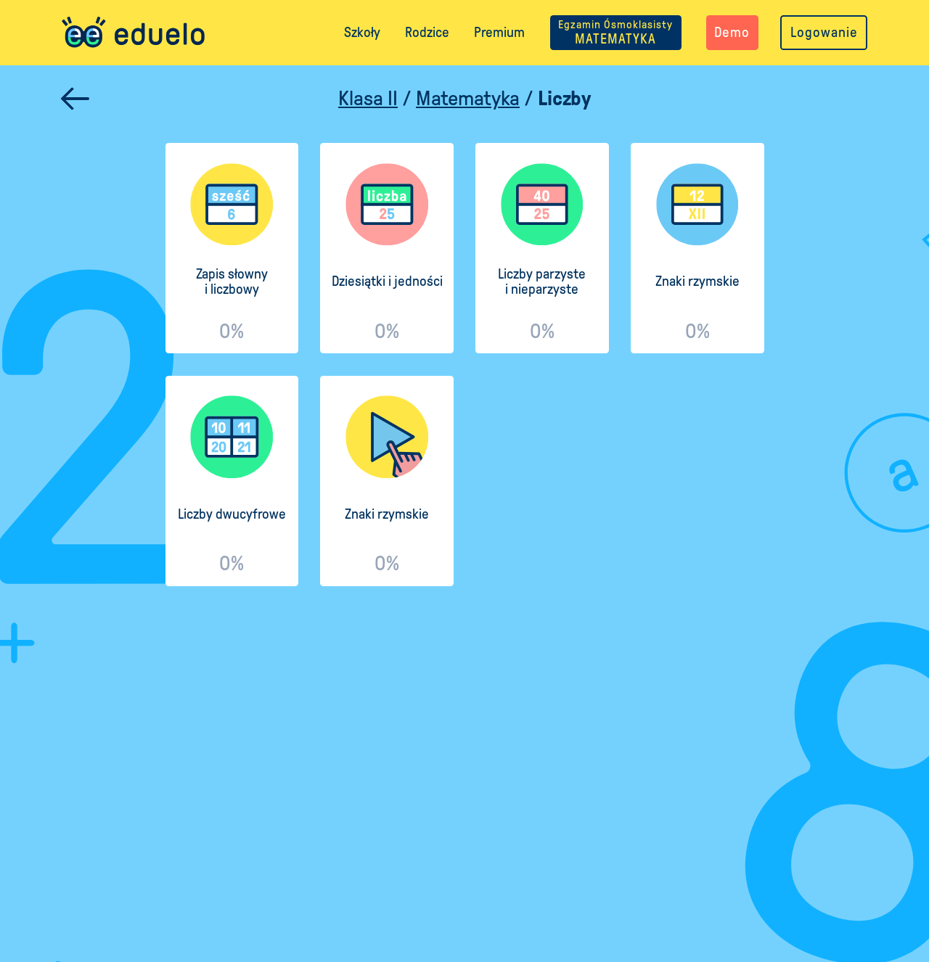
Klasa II (368, 98)
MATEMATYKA (615, 32)
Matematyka (468, 98)
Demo (732, 32)
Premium (499, 32)
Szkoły (362, 32)
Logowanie (824, 32)
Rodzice (427, 32)
